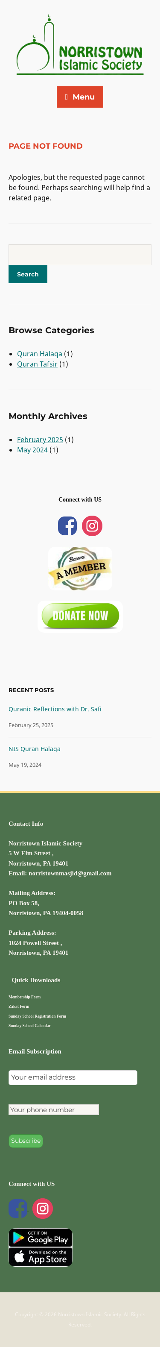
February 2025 (40, 439)
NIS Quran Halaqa (35, 749)
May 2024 (32, 450)
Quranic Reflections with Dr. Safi (55, 709)
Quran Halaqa (39, 353)
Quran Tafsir (37, 364)
